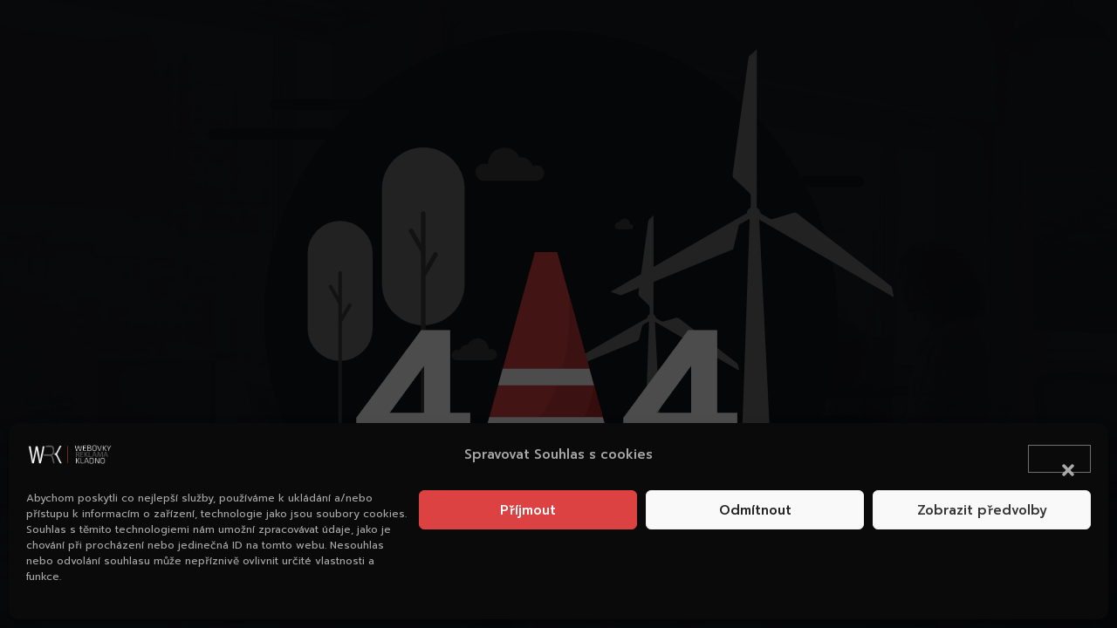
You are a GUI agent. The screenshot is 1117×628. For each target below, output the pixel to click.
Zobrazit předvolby (982, 510)
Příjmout (528, 510)
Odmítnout (755, 510)
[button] (1059, 459)
